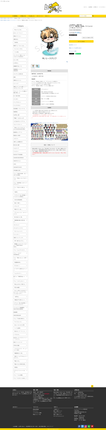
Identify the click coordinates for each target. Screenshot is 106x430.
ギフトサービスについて (59, 416)
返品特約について (73, 44)
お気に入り (32, 16)
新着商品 (14, 16)
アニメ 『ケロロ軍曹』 (18, 375)
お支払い (14, 389)
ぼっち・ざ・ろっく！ (18, 32)
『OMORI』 (16, 42)
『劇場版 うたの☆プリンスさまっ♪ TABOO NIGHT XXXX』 (20, 245)
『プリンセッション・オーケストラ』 (20, 213)
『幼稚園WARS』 (17, 262)
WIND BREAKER (17, 315)
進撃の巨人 (16, 39)
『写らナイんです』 (18, 29)
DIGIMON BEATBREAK (19, 157)
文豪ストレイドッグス (18, 237)
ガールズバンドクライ (18, 228)
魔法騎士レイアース (18, 132)
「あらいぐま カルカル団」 (19, 324)
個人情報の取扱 (42, 426)
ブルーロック (16, 224)
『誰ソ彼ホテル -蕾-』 (18, 217)
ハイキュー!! (16, 206)
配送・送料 (35, 389)
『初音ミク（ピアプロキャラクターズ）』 (20, 357)
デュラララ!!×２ (17, 105)
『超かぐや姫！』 (17, 202)
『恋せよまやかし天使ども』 (20, 284)
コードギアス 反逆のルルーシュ (20, 269)
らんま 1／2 (16, 148)
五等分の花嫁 (16, 345)
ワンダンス (16, 151)
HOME (1, 18)
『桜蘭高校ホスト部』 (18, 353)
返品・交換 (56, 389)
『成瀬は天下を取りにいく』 (20, 299)
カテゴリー (15, 406)
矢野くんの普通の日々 (18, 141)
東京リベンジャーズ (18, 342)
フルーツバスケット (18, 124)
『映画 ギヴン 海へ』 (18, 209)
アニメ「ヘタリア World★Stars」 (17, 254)
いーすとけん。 (17, 334)
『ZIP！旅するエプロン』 (19, 240)
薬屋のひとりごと (17, 80)
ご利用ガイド (95, 7)
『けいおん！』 (17, 265)
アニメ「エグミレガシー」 (19, 281)
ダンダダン (16, 99)
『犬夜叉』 (16, 192)
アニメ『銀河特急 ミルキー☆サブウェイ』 (20, 183)
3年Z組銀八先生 (17, 170)
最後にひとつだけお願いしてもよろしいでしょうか (20, 87)
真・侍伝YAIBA (17, 95)
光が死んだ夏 (16, 114)
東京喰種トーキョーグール (19, 108)
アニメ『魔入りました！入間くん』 (20, 258)
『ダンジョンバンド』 (18, 231)
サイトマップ (50, 426)
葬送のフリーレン (17, 36)
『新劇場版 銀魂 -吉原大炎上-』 (19, 221)
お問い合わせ (22, 426)
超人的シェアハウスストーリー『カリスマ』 (20, 338)
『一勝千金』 (16, 296)
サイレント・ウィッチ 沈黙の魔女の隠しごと (20, 92)
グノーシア (16, 83)
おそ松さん (16, 63)
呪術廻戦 (15, 312)
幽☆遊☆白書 (16, 145)
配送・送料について (58, 411)
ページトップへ (92, 386)
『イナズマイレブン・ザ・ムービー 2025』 (20, 349)
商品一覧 (23, 16)
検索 (93, 16)
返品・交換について (58, 414)
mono (15, 164)
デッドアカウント (17, 102)
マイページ (40, 16)
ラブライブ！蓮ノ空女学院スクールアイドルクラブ (20, 303)
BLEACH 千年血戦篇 (18, 154)
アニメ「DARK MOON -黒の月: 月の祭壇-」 (19, 174)
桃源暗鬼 (15, 111)
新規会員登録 (36, 409)
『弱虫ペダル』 (17, 361)
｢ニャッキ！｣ (16, 234)
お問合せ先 (76, 389)
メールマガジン (102, 7)
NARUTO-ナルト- (17, 160)
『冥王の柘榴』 (17, 287)
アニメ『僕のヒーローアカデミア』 (20, 179)
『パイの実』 (16, 52)
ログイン (85, 7)
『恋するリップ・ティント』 (20, 331)
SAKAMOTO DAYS (18, 167)
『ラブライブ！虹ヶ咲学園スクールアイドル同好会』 (20, 196)
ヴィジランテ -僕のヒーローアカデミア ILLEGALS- (20, 56)
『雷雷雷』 (16, 367)
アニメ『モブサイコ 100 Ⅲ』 (20, 378)
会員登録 (90, 7)
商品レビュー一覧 (37, 414)
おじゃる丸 (16, 59)
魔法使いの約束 (6, 18)
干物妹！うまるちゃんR (19, 118)
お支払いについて (57, 412)
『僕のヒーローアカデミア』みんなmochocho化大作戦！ (20, 128)
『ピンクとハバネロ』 (18, 48)
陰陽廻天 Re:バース (18, 66)
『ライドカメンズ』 (18, 321)
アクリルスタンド (13, 20)
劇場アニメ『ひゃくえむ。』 (20, 45)
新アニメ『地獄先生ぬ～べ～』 (19, 277)
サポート (56, 406)
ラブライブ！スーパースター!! (19, 371)
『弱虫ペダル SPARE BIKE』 (20, 364)
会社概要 (76, 406)
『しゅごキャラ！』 (18, 273)
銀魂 (14, 77)
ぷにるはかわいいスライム (19, 121)
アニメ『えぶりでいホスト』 (20, 250)
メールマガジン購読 (37, 412)
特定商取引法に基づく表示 (32, 426)
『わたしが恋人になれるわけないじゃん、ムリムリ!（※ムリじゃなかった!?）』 (20, 292)
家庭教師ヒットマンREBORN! (18, 70)
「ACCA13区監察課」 (18, 199)
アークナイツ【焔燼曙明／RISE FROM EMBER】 (19, 308)
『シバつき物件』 (17, 328)
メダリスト (16, 138)
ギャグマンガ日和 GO (18, 73)
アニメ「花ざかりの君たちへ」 (19, 188)
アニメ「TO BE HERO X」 (19, 318)
